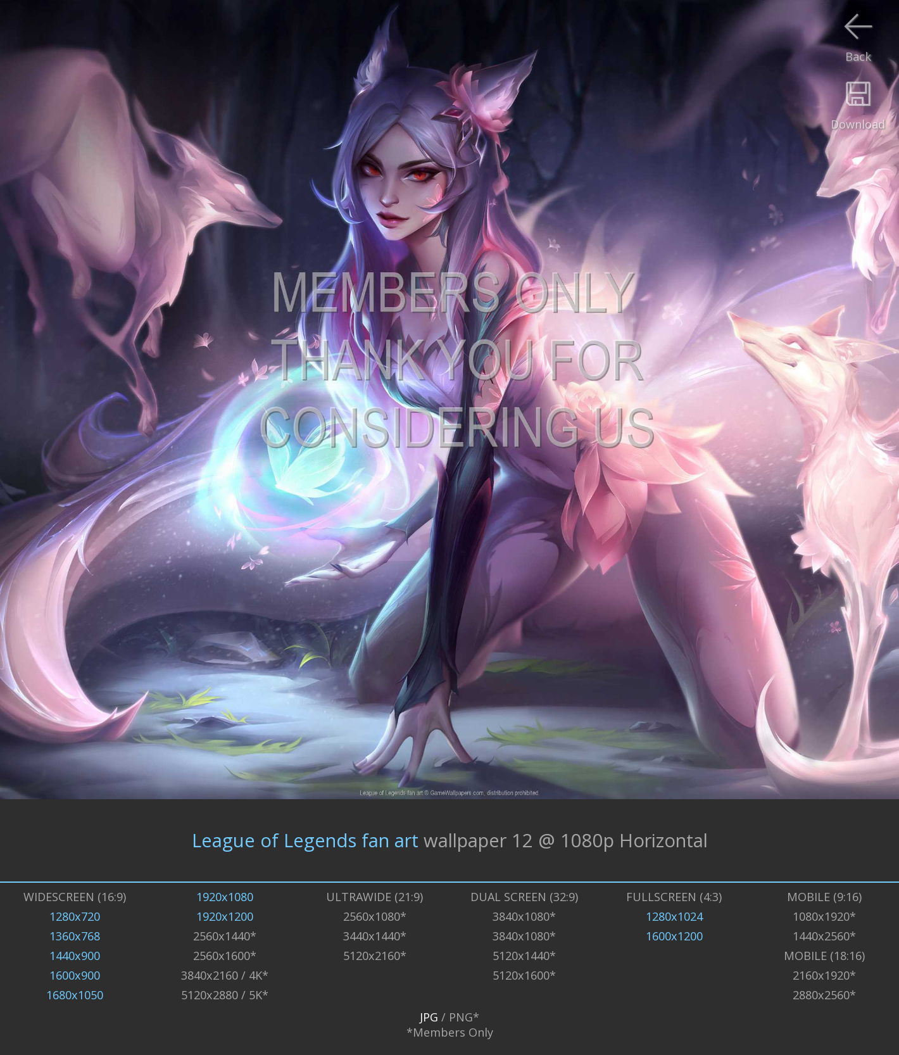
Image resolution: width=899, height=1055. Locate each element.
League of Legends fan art (305, 840)
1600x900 (74, 975)
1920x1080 (224, 896)
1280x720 (74, 916)
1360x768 (74, 936)
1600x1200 (674, 936)
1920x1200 (224, 916)
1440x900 (74, 955)
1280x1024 (674, 916)
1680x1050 (74, 994)
